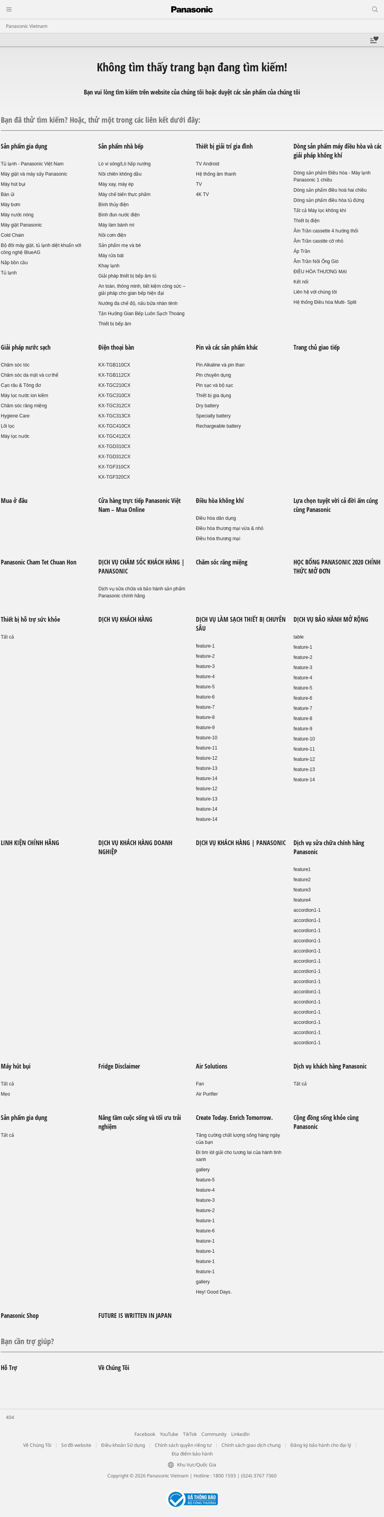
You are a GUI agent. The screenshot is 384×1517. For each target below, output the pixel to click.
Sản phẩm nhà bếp (120, 146)
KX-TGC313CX (114, 416)
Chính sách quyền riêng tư (183, 1445)
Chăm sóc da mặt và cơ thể (29, 375)
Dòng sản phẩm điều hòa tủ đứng (328, 200)
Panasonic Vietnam (26, 26)
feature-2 (205, 656)
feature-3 (205, 666)
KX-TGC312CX (114, 405)
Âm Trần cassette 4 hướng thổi (325, 231)
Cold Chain (12, 235)
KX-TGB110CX (114, 365)
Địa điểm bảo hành (192, 1453)
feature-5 (205, 687)
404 (10, 1417)
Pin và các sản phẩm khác (227, 347)
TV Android (207, 164)
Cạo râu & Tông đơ (21, 385)
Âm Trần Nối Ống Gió (316, 261)
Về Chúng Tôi (113, 1367)
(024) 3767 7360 (259, 1475)
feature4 (302, 900)
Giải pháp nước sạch (26, 347)
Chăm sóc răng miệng (24, 405)
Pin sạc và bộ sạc (214, 385)
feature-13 (206, 768)
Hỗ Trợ (9, 1367)
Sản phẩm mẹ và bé (119, 245)
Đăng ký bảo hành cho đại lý (320, 1445)
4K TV (202, 194)
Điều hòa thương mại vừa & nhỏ (229, 528)
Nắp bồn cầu (14, 262)
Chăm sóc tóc (15, 365)
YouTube (169, 1434)
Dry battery (207, 405)
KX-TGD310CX (114, 446)
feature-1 (205, 646)
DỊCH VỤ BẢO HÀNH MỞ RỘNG (330, 619)
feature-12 (206, 758)
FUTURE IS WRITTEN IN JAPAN (135, 1315)
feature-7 (205, 707)
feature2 (302, 879)
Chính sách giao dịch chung (251, 1445)
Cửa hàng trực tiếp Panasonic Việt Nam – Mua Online (139, 505)
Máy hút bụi (13, 184)
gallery (203, 1169)
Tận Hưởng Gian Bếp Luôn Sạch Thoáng (141, 313)
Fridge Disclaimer (119, 1066)
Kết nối (300, 282)
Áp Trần (301, 251)
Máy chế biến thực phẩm (124, 194)
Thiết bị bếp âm (114, 324)
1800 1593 (224, 1475)
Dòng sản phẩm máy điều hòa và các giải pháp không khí (337, 151)
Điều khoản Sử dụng (123, 1445)
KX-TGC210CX (114, 385)
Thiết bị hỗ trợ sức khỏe (30, 619)
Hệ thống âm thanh (216, 174)
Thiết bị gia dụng (213, 395)
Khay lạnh (109, 266)
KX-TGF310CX (114, 467)
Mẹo (5, 1094)
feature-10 (206, 737)
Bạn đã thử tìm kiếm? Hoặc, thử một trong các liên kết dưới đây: (100, 119)
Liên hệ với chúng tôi (315, 292)
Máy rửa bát (111, 255)
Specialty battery (213, 416)
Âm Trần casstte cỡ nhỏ (318, 241)
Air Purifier (207, 1094)
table (298, 637)
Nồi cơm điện (112, 235)
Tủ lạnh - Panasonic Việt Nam (32, 164)
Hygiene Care (15, 416)
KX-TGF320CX (114, 477)
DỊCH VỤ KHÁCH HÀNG (125, 619)
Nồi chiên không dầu (119, 174)
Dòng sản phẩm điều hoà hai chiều (330, 190)
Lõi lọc (7, 426)
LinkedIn (240, 1434)
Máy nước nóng (17, 215)
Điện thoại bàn (116, 347)
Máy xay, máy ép (116, 184)
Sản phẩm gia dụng (24, 146)
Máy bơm (10, 204)
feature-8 (205, 717)
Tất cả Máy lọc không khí (319, 210)
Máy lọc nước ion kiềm (24, 395)
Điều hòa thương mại (218, 538)
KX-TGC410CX (114, 426)
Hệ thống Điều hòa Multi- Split (324, 302)
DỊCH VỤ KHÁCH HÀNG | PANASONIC (241, 842)
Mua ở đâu (14, 500)
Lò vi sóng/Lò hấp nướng (124, 164)
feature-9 (205, 727)
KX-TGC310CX (114, 395)
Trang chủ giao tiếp (316, 347)
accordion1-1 (307, 910)
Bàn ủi (7, 194)
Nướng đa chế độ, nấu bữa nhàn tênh (138, 303)
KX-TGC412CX (114, 436)
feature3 (302, 890)
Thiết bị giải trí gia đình (224, 146)
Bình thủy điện (113, 204)
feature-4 (205, 676)
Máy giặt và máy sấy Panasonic (34, 174)
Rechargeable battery (218, 426)
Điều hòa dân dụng (216, 518)
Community (213, 1434)
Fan (200, 1084)
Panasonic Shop (20, 1315)
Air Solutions (211, 1066)
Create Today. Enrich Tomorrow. (234, 1117)
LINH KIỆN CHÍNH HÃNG (30, 842)
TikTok (190, 1434)
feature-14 (206, 778)
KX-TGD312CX (114, 456)
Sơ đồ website (76, 1445)
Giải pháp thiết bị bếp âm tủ (127, 276)
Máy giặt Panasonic (21, 225)
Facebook (144, 1434)
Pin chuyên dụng (213, 375)
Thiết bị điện (306, 220)
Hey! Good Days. (214, 1292)
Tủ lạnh (9, 273)
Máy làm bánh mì (116, 225)
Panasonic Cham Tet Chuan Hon (38, 562)
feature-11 (206, 748)
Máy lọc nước (15, 436)
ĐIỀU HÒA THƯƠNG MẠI (320, 271)
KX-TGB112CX (114, 375)
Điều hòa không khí (220, 500)
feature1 (302, 869)
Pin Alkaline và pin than (220, 365)
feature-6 (205, 697)
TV (199, 184)
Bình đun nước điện (118, 215)
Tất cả (7, 637)
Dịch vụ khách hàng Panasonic (330, 1066)
